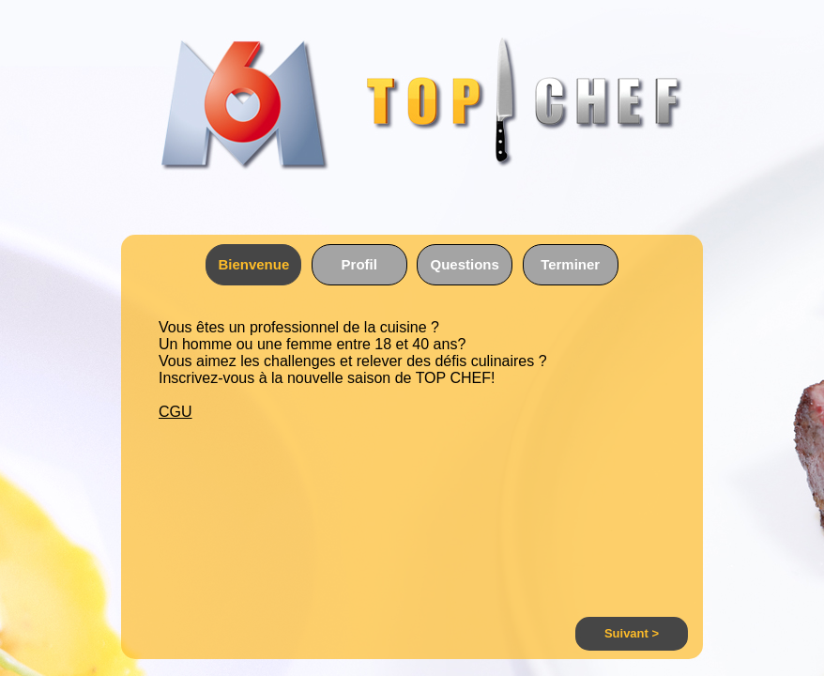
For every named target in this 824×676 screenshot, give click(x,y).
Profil (359, 264)
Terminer (570, 264)
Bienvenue (253, 264)
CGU (175, 412)
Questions (465, 264)
